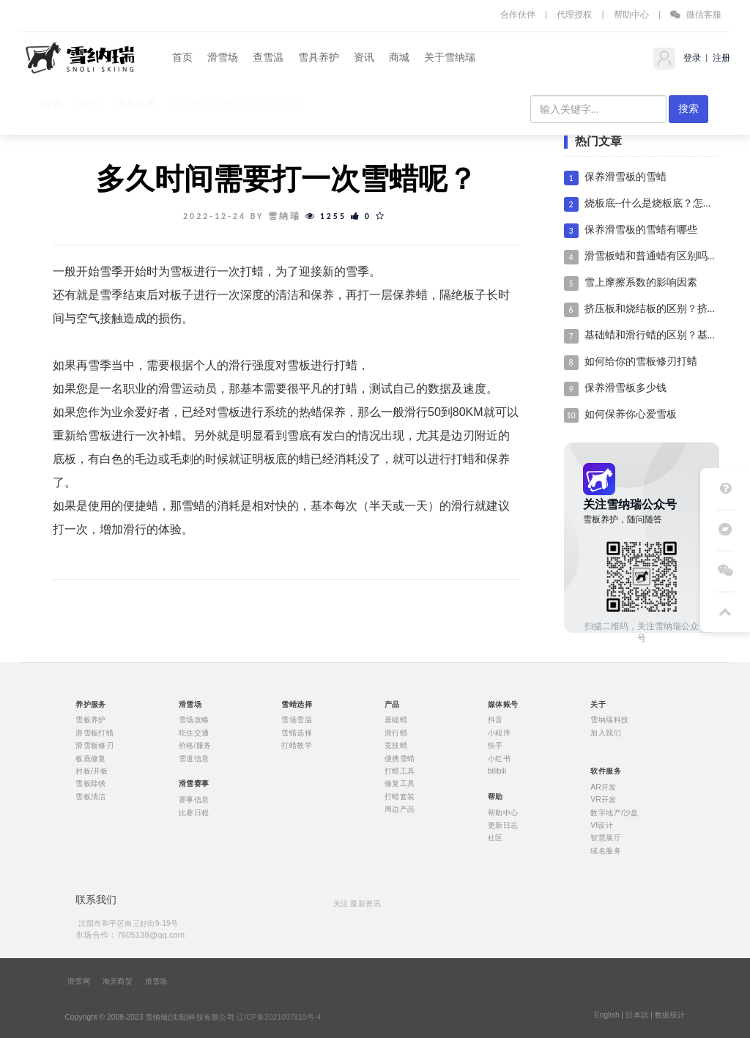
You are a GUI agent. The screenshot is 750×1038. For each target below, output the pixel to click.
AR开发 (603, 786)
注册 (720, 58)
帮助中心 (631, 14)
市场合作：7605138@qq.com (130, 934)
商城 (399, 57)
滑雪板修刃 (94, 745)
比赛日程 (194, 812)
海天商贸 (118, 981)
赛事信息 (194, 800)
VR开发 (603, 800)
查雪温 (268, 57)
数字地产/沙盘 (614, 812)
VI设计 (601, 824)
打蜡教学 (296, 745)
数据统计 (670, 1015)
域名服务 (605, 850)
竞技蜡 (396, 745)
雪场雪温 (296, 720)
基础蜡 (396, 720)
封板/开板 (91, 771)
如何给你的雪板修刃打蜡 (640, 361)
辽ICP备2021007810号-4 (279, 1017)
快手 (495, 745)
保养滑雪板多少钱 (625, 388)
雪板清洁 (90, 796)
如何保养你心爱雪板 (630, 414)
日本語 (636, 1015)
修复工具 (400, 783)
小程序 (499, 732)
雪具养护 (318, 57)
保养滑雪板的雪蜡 (625, 177)
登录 (691, 58)
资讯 (364, 57)
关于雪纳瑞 (449, 57)
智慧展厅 (605, 838)
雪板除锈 (90, 783)
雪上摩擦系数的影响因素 (640, 282)
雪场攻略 (194, 720)
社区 (495, 838)
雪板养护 (90, 720)
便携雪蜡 (400, 758)
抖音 (495, 720)
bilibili (497, 771)
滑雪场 (222, 57)
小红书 (499, 758)
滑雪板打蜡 (94, 732)
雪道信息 (194, 758)
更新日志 (503, 824)
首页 (182, 57)
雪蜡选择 (296, 732)
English (606, 1015)
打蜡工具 (400, 771)
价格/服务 (195, 745)
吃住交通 (194, 732)
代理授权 (574, 14)
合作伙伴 (517, 14)
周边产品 (400, 809)
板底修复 (90, 758)
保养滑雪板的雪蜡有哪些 (640, 229)
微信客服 (695, 14)
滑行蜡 (396, 732)
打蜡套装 (400, 796)
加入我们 (605, 732)
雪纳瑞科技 (609, 720)
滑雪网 (78, 981)
